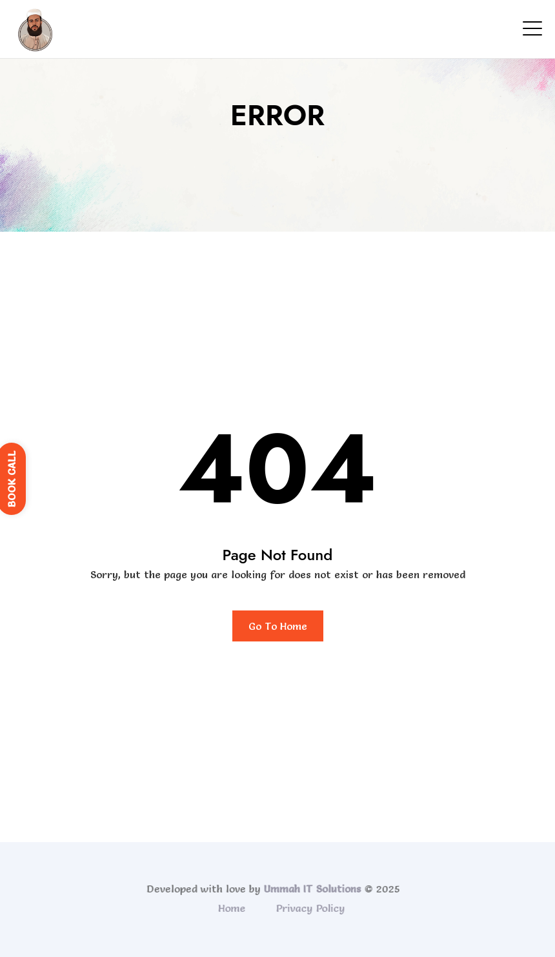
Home (233, 908)
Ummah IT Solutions (310, 888)
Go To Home (277, 626)
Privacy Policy (312, 908)
